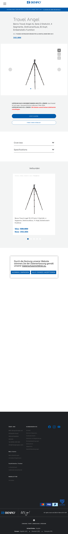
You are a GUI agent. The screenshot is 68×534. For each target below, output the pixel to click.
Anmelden (11, 480)
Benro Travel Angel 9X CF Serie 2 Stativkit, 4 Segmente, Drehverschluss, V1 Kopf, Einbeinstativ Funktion (32, 220)
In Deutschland (13, 467)
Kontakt (28, 430)
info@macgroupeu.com (16, 445)
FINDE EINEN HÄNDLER (34, 122)
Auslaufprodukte (30, 435)
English (38, 528)
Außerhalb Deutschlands (15, 470)
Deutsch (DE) (36, 531)
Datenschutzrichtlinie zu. (34, 265)
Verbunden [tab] (34, 168)
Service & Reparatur (31, 433)
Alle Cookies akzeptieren (43, 272)
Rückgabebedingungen (32, 441)
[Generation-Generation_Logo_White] (34, 348)
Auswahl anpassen (20, 272)
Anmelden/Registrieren (15, 458)
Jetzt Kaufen (33, 116)
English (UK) (23, 531)
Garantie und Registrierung (33, 438)
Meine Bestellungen (14, 455)
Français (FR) (48, 531)
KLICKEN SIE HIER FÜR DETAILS (52, 9)
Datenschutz (29, 443)
